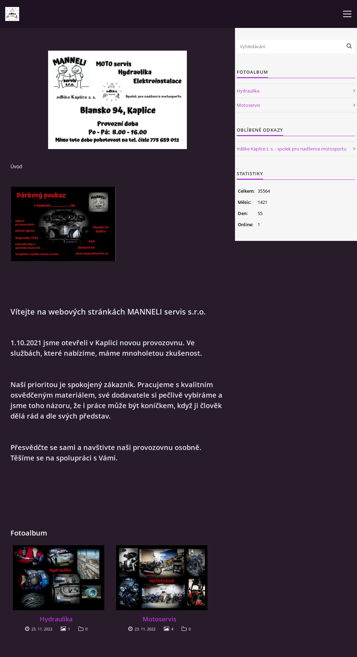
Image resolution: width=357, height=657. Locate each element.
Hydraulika (56, 618)
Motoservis (159, 618)
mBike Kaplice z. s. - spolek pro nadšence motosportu (292, 149)
